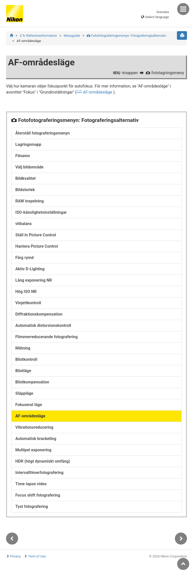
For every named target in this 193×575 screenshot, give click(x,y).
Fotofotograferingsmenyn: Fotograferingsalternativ (126, 35)
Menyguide (72, 35)
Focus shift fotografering (37, 495)
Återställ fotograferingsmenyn (42, 133)
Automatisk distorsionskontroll (43, 325)
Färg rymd (24, 257)
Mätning (22, 348)
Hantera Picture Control (36, 246)
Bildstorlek (25, 190)
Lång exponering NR (33, 280)
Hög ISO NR (26, 291)
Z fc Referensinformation (38, 35)
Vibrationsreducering (34, 427)
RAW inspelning (29, 201)
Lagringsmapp (28, 144)
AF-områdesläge (97, 92)
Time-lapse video (31, 484)
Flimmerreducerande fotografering (46, 337)
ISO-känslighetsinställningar (41, 212)
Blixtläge (23, 371)
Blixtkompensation (32, 382)
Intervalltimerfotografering (39, 472)
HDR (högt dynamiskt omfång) (42, 461)
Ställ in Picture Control (35, 235)
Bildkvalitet (25, 178)
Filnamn (22, 156)
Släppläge (24, 393)
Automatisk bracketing (35, 438)
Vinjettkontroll (28, 303)
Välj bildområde (29, 167)
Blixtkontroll (26, 359)
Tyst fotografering (31, 506)
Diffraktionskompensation (38, 314)
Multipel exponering (33, 450)
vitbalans (23, 224)
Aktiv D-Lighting (29, 269)
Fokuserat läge (28, 405)
